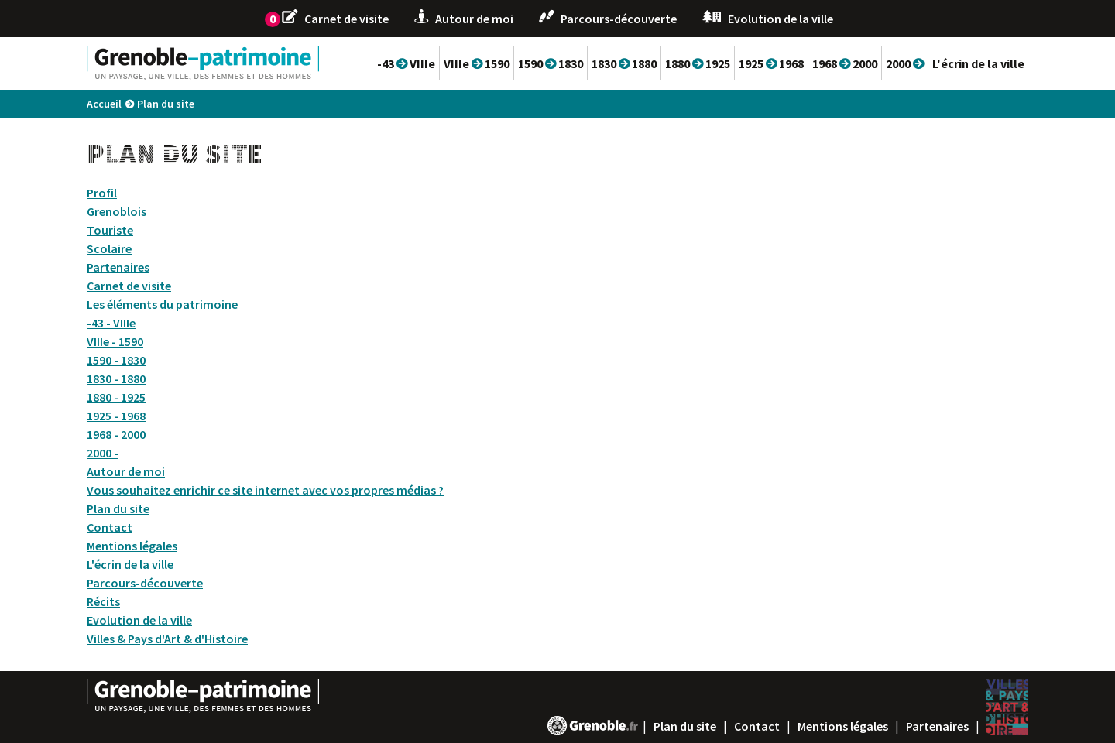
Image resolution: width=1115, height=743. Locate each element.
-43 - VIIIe (111, 322)
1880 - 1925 (116, 397)
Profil (102, 192)
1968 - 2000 (116, 434)
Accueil (104, 104)
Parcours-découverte (145, 583)
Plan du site (118, 508)
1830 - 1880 (116, 378)
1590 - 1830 (116, 360)
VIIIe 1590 (476, 63)
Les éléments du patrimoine (162, 304)
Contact (109, 527)
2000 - (102, 453)
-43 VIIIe (406, 63)
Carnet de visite (129, 285)
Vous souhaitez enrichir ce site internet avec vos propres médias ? (265, 490)
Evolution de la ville (139, 620)
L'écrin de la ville (978, 63)
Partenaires (118, 267)
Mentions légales (132, 545)
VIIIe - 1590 (115, 341)
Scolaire (109, 248)
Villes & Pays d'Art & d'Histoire (167, 638)
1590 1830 (550, 63)
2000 (905, 63)
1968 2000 (844, 63)
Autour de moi (126, 471)
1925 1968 (771, 63)
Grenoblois (116, 211)
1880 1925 (697, 63)
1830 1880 (624, 63)
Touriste (110, 230)
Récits (103, 601)
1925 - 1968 (116, 415)
